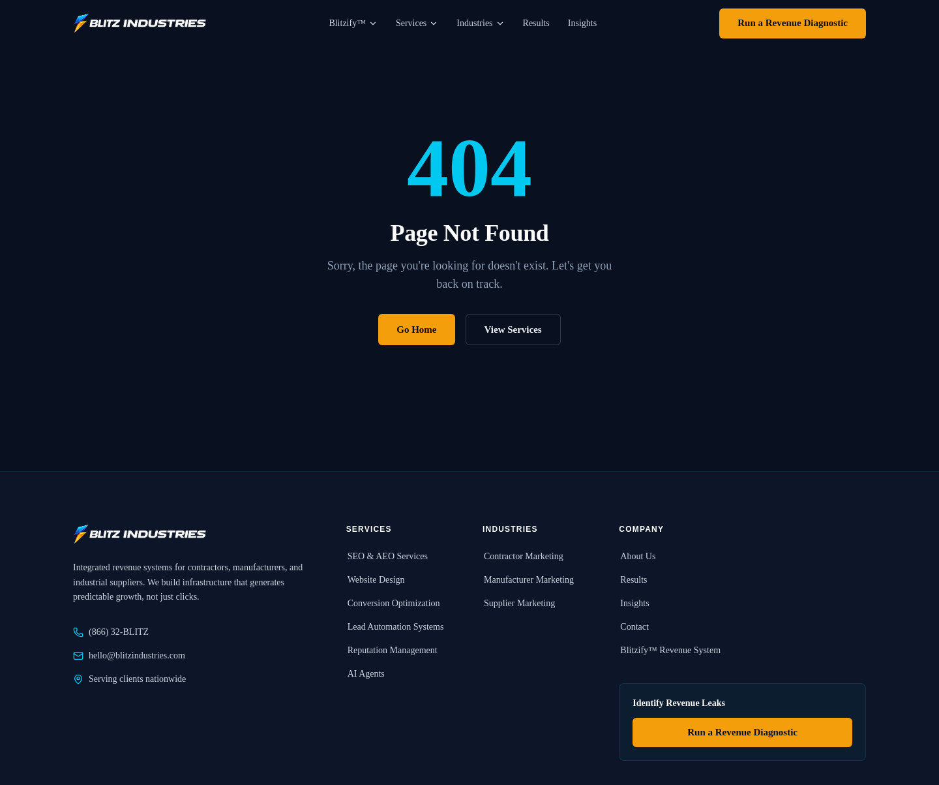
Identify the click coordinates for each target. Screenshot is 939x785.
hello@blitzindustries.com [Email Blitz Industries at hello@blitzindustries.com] (129, 656)
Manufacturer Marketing (528, 580)
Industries (480, 23)
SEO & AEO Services (387, 556)
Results (536, 23)
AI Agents (365, 674)
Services (417, 23)
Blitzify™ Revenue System (670, 650)
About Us (637, 556)
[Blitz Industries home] (139, 23)
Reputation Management (392, 650)
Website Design (375, 580)
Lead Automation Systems (395, 627)
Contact (634, 627)
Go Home (416, 329)
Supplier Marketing (519, 603)
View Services (513, 329)
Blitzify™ (353, 23)
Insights (582, 23)
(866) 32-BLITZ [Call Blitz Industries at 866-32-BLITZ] (111, 632)
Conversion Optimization (393, 603)
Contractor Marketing (523, 556)
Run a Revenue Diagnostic (793, 23)
